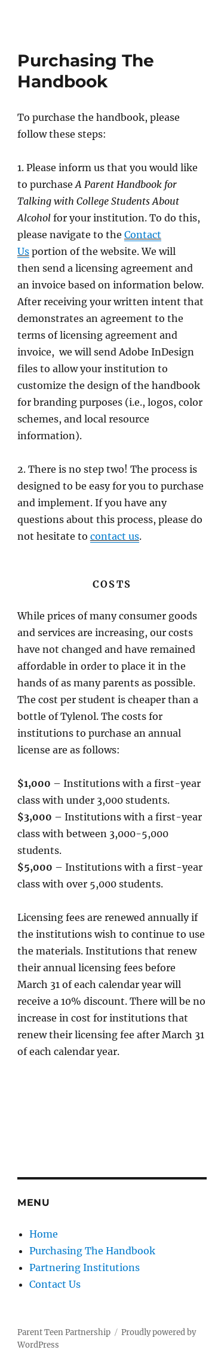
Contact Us (55, 1284)
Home (43, 1234)
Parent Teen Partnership (64, 1332)
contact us (114, 536)
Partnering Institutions (84, 1267)
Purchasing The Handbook (92, 1251)
